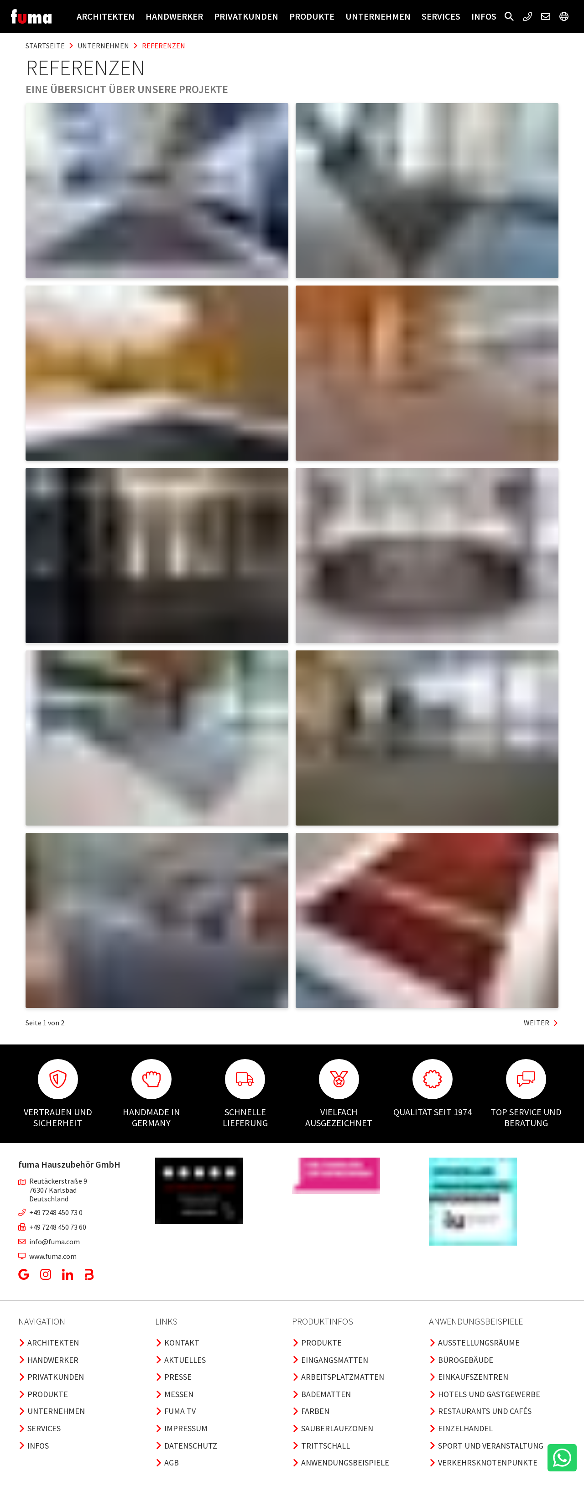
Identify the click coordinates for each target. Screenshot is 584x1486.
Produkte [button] (311, 16)
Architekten (106, 16)
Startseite (45, 45)
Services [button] (441, 16)
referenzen (163, 45)
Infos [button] (483, 16)
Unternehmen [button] (378, 16)
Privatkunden (246, 16)
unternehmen (103, 45)
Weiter (541, 1022)
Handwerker (174, 16)
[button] (509, 16)
